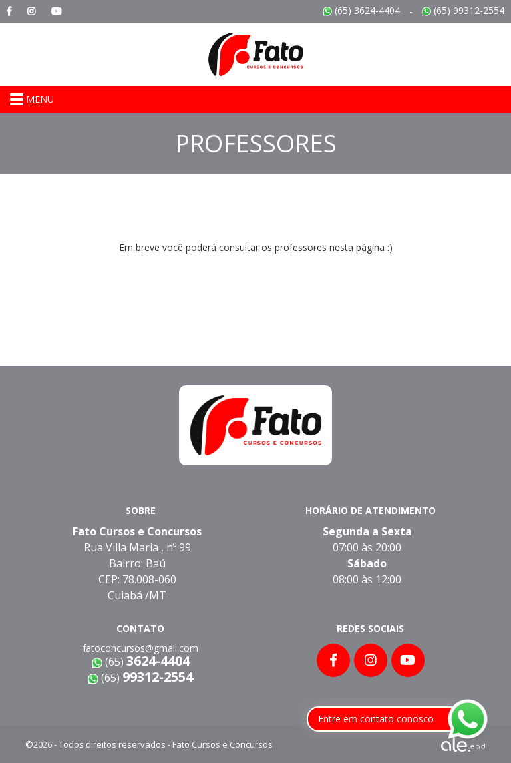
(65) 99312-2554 (463, 10)
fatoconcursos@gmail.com (140, 648)
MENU (32, 99)
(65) (140, 677)
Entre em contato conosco (376, 718)
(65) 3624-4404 (361, 10)
